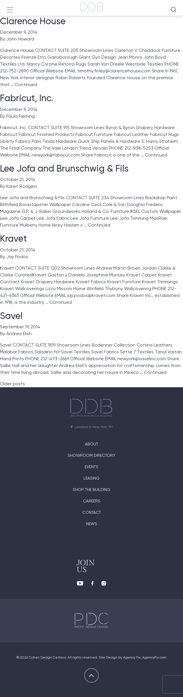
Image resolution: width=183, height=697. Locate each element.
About (91, 444)
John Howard (20, 39)
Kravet (13, 238)
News (91, 523)
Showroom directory (91, 455)
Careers (91, 501)
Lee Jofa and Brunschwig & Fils (64, 168)
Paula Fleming (20, 116)
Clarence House (33, 21)
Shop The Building (91, 489)
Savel (11, 315)
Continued (26, 84)
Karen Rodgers (21, 186)
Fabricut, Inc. (26, 98)
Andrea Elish (19, 333)
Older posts (12, 383)
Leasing (91, 478)
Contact (91, 512)
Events (91, 466)
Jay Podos (17, 256)
